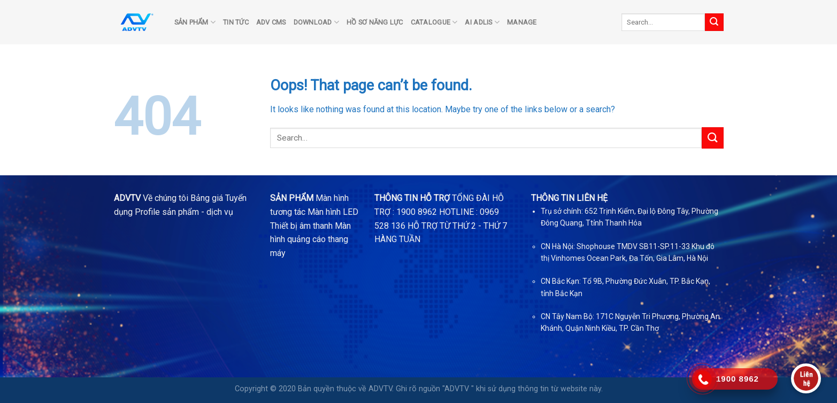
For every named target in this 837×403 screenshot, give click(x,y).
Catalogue (434, 22)
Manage (522, 22)
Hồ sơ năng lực (375, 22)
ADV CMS (271, 22)
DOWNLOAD (317, 22)
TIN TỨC (236, 22)
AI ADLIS (482, 22)
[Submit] (714, 22)
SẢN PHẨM (195, 22)
